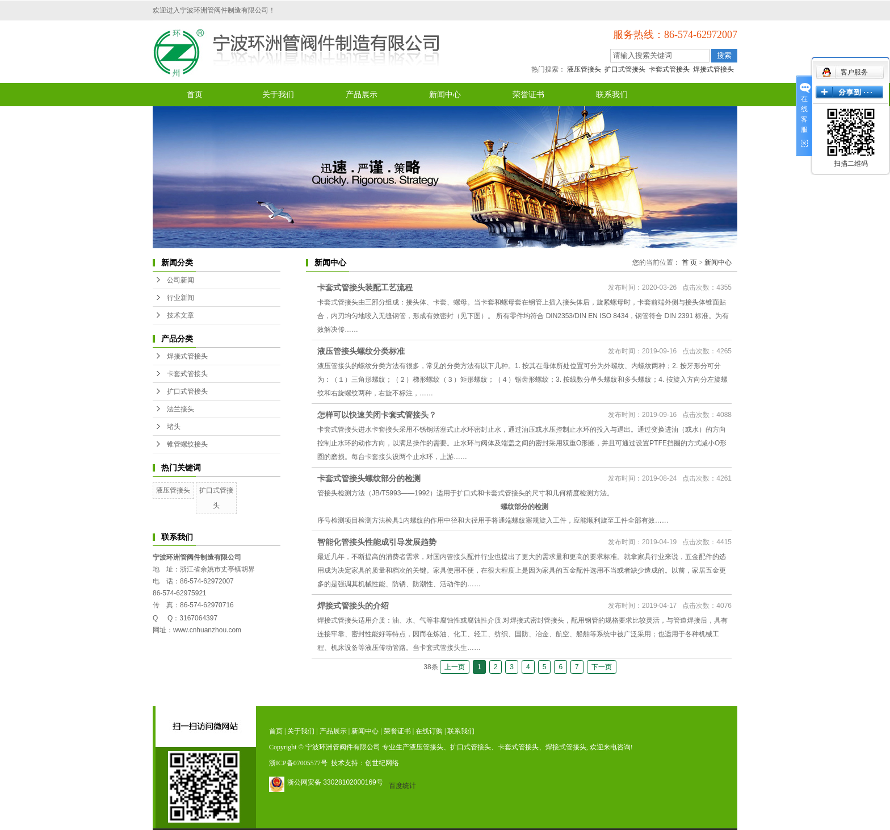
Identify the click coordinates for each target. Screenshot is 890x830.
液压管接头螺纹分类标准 (361, 351)
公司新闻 (180, 280)
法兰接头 (180, 409)
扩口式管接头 (624, 69)
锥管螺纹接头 (187, 444)
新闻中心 (445, 94)
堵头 (173, 427)
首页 (195, 94)
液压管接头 (584, 69)
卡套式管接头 (669, 69)
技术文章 (180, 315)
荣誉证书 (528, 94)
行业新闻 (180, 298)
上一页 (454, 667)
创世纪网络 (382, 763)
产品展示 (361, 94)
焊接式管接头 (713, 69)
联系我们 (612, 94)
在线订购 (429, 731)
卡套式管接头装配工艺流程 (365, 287)
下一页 (601, 667)
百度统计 (402, 786)
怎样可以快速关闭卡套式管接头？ (376, 414)
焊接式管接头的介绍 (353, 605)
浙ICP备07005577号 (298, 763)
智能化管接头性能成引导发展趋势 (376, 542)
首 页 (689, 262)
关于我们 (278, 94)
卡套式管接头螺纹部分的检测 (369, 478)
